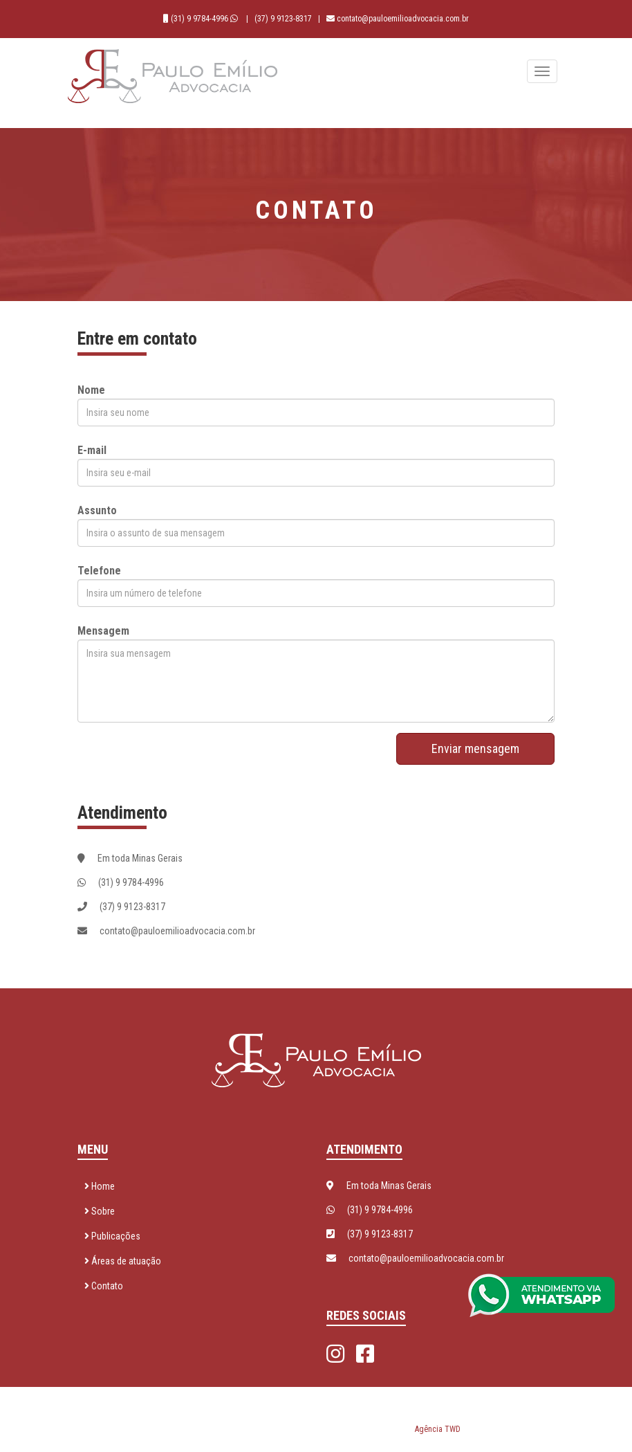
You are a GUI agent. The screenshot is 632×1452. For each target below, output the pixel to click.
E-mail (91, 450)
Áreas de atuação (122, 1261)
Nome (91, 390)
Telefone (99, 570)
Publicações (112, 1236)
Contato (103, 1285)
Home (99, 1186)
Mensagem (103, 630)
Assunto (97, 510)
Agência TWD (438, 1429)
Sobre (99, 1211)
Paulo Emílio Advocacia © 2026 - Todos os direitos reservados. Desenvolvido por (316, 1413)
